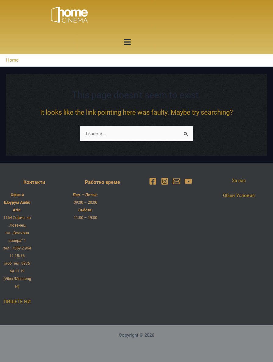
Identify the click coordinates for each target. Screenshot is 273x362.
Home (12, 60)
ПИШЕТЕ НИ (17, 301)
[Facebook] (152, 181)
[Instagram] (164, 181)
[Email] (176, 181)
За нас (239, 180)
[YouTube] (188, 181)
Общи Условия (239, 195)
